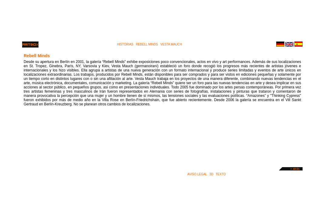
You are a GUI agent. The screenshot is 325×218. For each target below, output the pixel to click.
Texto (221, 174)
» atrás (295, 168)
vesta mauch (171, 44)
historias (125, 44)
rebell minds (147, 44)
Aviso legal (197, 174)
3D (211, 174)
